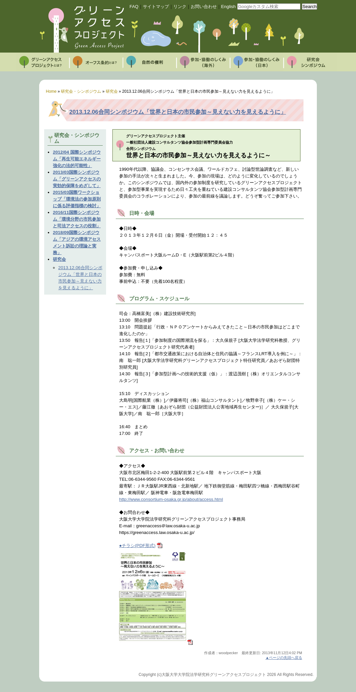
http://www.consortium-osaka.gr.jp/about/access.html (171, 499)
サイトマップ (156, 6)
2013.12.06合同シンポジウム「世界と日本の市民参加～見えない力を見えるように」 (177, 111)
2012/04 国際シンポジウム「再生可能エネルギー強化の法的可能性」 (77, 159)
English (228, 6)
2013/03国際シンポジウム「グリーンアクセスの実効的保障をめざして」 (77, 179)
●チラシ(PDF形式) (137, 545)
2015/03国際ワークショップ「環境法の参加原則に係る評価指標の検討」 (77, 199)
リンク (179, 6)
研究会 (59, 259)
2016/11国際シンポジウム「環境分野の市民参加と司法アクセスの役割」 (77, 219)
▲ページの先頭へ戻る (283, 658)
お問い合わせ (204, 6)
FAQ (134, 6)
